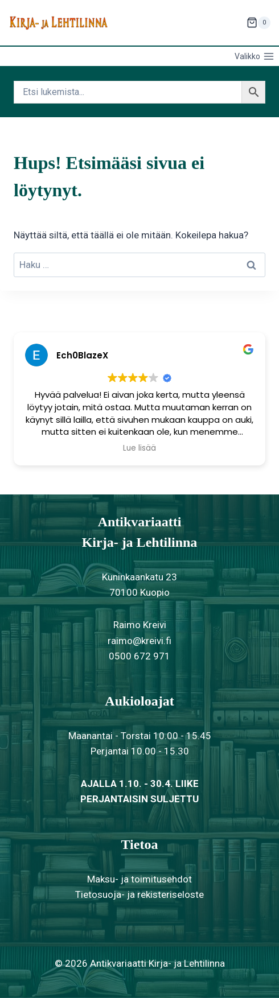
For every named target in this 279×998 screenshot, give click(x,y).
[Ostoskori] (258, 23)
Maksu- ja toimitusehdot (139, 879)
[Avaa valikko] (254, 56)
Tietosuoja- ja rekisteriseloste (139, 894)
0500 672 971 (139, 656)
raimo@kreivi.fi (139, 640)
